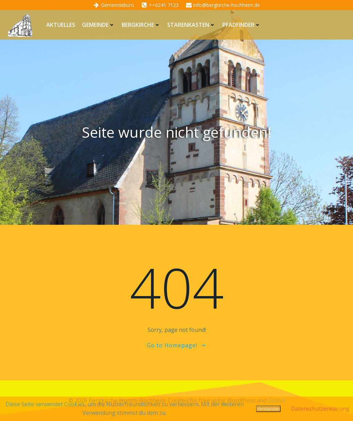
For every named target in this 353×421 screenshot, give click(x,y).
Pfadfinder (241, 25)
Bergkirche (141, 25)
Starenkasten (191, 25)
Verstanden (268, 408)
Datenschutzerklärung (320, 408)
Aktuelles (60, 25)
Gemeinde (98, 25)
